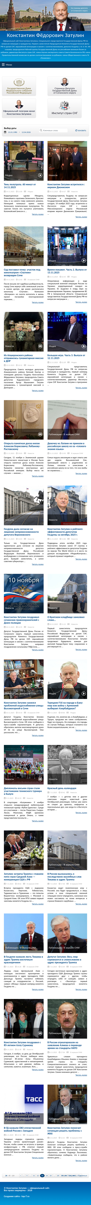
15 (51, 1176)
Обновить (80, 130)
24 (6, 1176)
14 (47, 1176)
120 (13, 1176)
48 (9, 1176)
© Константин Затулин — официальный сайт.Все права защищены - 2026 (27, 1189)
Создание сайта (12, 1196)
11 (34, 1176)
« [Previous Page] (20, 1176)
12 (38, 1176)
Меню (3, 64)
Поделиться (82, 1176)
